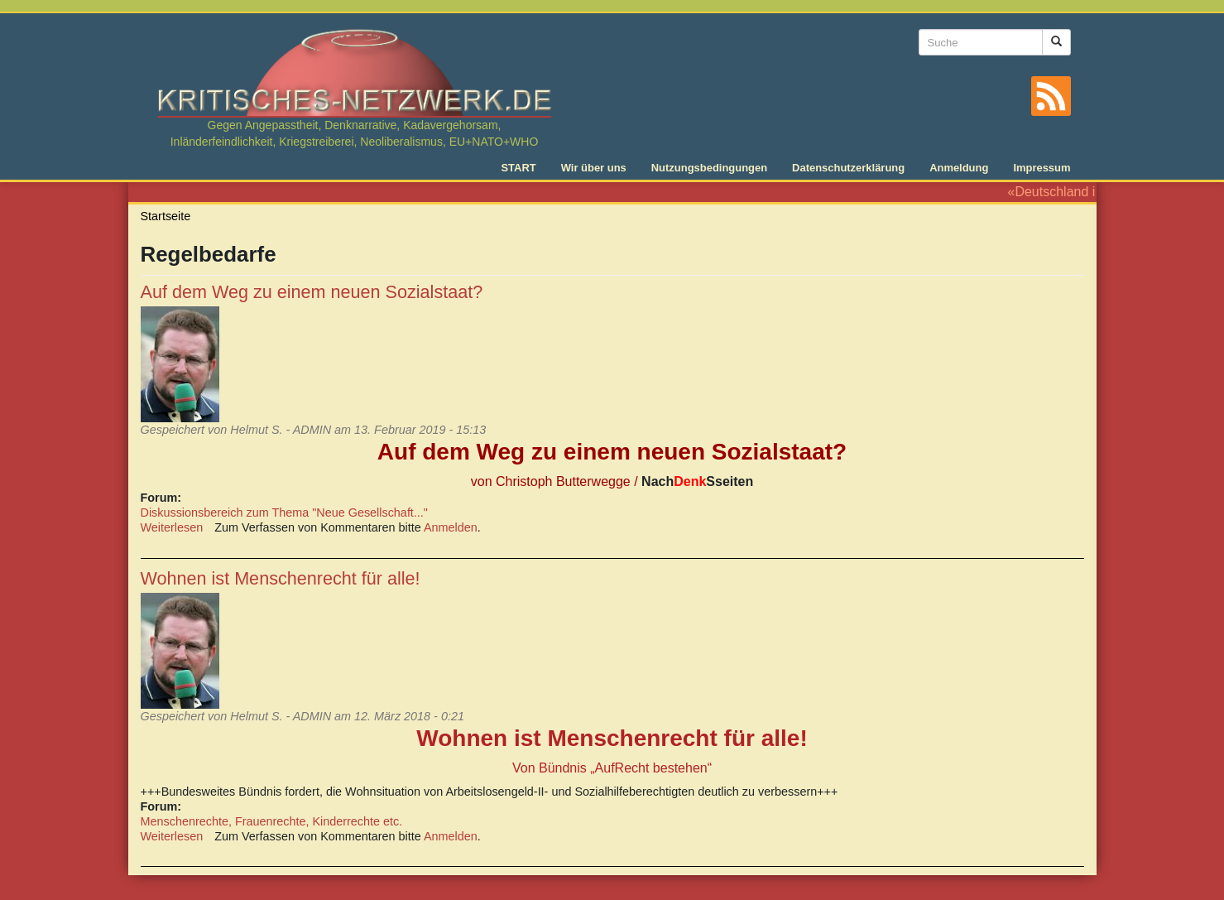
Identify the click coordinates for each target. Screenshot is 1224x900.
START (518, 167)
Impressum (1041, 167)
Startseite (166, 216)
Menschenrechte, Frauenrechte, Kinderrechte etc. (272, 821)
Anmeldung (958, 167)
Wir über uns (593, 167)
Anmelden (451, 527)
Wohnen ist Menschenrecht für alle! (280, 578)
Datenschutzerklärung (848, 167)
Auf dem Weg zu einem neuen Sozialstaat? (312, 292)
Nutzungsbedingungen (709, 167)
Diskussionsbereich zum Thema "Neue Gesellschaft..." (284, 512)
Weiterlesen (172, 527)
